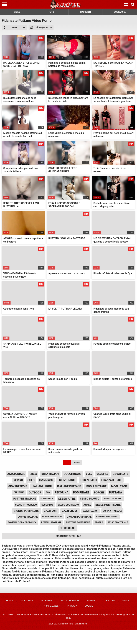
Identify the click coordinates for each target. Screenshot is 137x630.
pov (48, 492)
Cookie (89, 605)
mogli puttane (96, 486)
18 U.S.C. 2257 (52, 605)
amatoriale (16, 474)
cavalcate (120, 474)
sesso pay (47, 504)
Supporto (92, 600)
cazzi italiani (90, 511)
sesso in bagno (113, 498)
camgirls (102, 474)
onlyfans (19, 492)
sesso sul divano (68, 504)
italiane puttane (69, 486)
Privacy (72, 605)
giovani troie (17, 486)
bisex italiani (50, 473)
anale (87, 504)
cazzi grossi (70, 510)
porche (99, 492)
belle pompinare (108, 505)
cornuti (18, 480)
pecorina (61, 492)
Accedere (46, 600)
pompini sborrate (51, 522)
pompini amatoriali (107, 516)
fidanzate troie (111, 480)
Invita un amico (69, 600)
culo (31, 480)
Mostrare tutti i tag (68, 536)
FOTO (51, 12)
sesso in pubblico (26, 504)
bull (89, 473)
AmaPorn (63, 623)
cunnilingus (46, 480)
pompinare (81, 492)
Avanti (76, 462)
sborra (99, 522)
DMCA (125, 600)
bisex (33, 474)
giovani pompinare (79, 516)
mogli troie (119, 486)
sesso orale (68, 528)
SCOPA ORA (120, 12)
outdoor (35, 492)
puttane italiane (24, 498)
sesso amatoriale (118, 522)
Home (9, 600)
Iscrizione (27, 600)
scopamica (47, 498)
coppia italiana (112, 511)
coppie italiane (28, 516)
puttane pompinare (78, 522)
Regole (110, 600)
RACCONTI (85, 12)
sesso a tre (66, 498)
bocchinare (73, 474)
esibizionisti (88, 480)
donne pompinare (52, 516)
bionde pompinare (26, 511)
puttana (115, 492)
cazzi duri (50, 510)
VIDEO (17, 12)
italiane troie (42, 486)
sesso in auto (89, 498)
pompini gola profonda (22, 522)
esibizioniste (67, 480)
